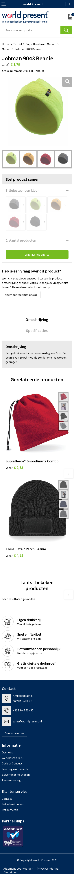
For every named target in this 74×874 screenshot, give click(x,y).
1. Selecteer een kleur (22, 190)
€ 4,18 (14, 555)
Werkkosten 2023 (12, 758)
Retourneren (10, 810)
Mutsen (6, 49)
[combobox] (31, 30)
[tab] (37, 319)
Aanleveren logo (12, 780)
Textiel (17, 44)
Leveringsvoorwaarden (16, 769)
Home (6, 44)
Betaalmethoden (12, 804)
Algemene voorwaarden (18, 868)
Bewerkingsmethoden (16, 774)
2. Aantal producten (21, 240)
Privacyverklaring (48, 868)
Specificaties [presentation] (37, 330)
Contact (7, 798)
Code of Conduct (12, 763)
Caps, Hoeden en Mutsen (41, 44)
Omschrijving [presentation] (36, 319)
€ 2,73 (14, 467)
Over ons (7, 752)
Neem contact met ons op (21, 295)
